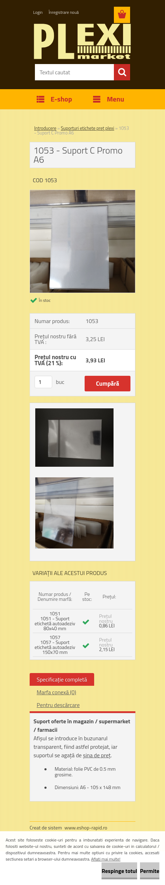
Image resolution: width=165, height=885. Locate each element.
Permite (149, 871)
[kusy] (43, 382)
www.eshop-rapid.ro (86, 827)
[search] (122, 72)
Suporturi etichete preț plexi (87, 128)
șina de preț (97, 755)
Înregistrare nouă (64, 12)
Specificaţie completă (62, 679)
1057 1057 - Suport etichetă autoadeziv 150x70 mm (55, 644)
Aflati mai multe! (106, 859)
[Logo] (82, 41)
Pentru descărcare (58, 705)
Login (38, 12)
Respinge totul (119, 871)
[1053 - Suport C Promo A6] (82, 193)
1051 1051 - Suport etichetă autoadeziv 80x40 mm (55, 621)
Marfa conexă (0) (56, 692)
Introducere (45, 128)
